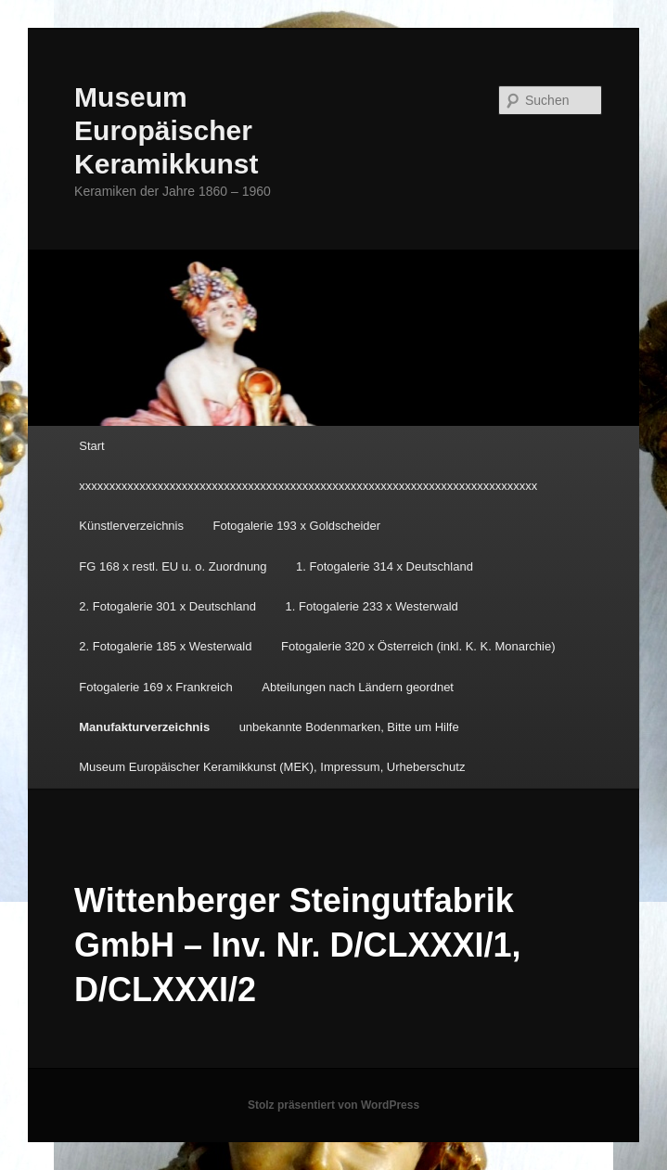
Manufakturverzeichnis (144, 727)
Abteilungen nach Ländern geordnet (358, 687)
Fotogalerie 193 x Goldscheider (296, 526)
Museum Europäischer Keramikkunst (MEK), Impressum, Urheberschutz (272, 767)
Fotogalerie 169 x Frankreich (155, 687)
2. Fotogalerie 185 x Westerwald (165, 646)
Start (91, 446)
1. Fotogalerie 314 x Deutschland (384, 566)
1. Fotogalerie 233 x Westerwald (372, 606)
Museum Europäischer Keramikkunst (166, 130)
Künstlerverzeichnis (131, 526)
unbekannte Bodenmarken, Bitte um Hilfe (349, 727)
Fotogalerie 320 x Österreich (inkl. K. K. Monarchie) (418, 646)
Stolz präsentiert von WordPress (333, 1105)
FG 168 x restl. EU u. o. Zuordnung (172, 566)
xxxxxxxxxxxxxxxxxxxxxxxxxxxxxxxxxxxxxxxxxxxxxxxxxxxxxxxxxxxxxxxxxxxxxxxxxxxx (308, 486)
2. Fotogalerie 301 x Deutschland (167, 606)
